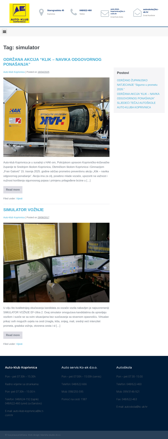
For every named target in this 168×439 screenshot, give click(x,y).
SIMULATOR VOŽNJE (23, 209)
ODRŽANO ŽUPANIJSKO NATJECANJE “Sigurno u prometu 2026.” (137, 85)
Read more (14, 188)
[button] (4, 31)
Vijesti (19, 198)
